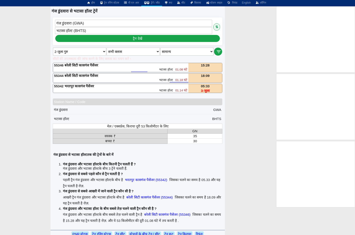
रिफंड (232, 2)
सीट (181, 2)
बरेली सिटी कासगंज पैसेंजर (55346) (167, 214)
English (246, 2)
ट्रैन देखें (137, 38)
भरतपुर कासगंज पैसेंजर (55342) (146, 180)
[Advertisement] (316, 39)
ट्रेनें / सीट (152, 2)
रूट (168, 2)
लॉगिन (260, 2)
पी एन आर (131, 2)
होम (91, 2)
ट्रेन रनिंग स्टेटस (109, 2)
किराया (195, 2)
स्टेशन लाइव (214, 2)
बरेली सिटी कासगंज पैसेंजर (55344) (149, 197)
